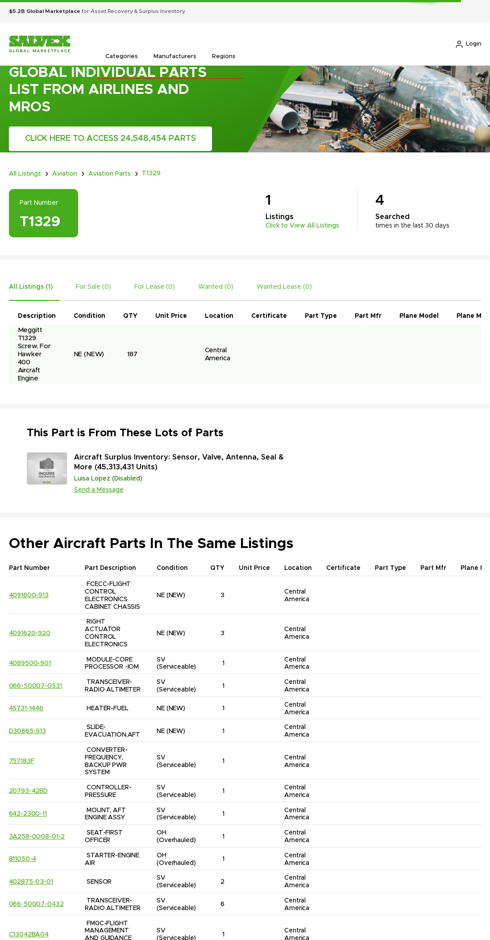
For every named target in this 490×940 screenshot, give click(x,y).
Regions (223, 56)
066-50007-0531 (35, 685)
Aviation (64, 173)
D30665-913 (27, 730)
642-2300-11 (28, 813)
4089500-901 (30, 662)
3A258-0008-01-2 (37, 835)
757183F (21, 760)
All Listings (25, 173)
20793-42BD (28, 790)
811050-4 (23, 858)
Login (468, 44)
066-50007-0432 (36, 903)
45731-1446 (26, 707)
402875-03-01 (31, 881)
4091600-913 (29, 594)
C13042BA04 (29, 934)
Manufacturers (175, 56)
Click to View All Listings (302, 225)
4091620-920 (29, 632)
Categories (121, 56)
